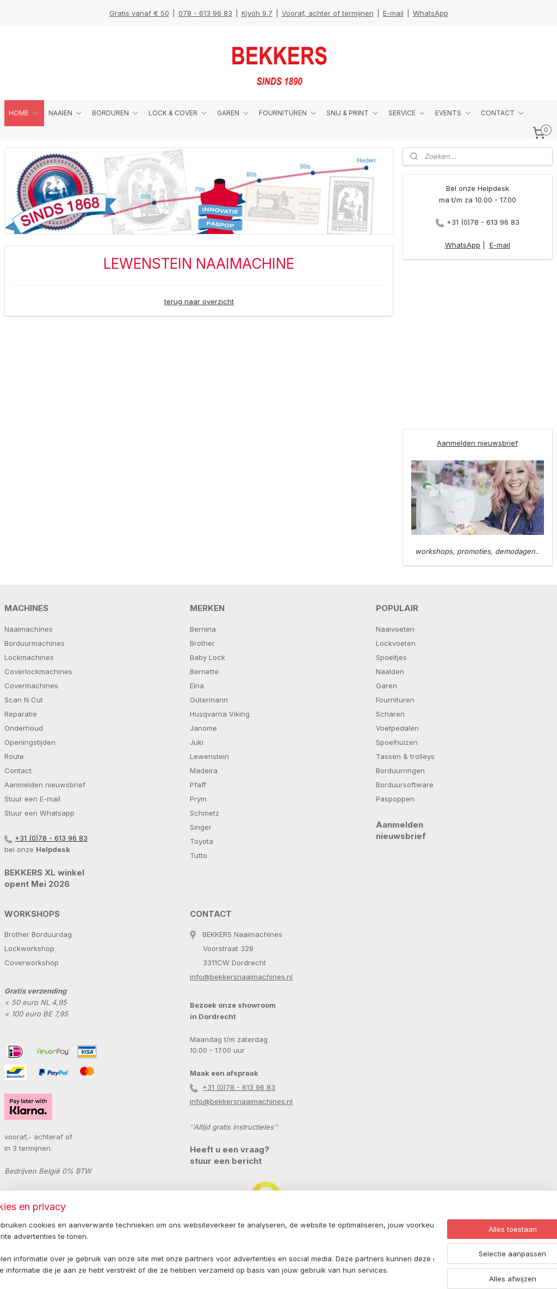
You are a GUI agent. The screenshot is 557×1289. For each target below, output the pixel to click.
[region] (206, 1248)
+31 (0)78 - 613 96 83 (483, 222)
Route (14, 756)
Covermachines (31, 685)
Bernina (203, 629)
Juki (196, 742)
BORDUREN (116, 113)
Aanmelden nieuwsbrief (477, 443)
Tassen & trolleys (405, 756)
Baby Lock (207, 657)
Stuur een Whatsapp (39, 813)
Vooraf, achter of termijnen (328, 13)
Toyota (201, 841)
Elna (197, 685)
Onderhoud (23, 728)
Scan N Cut (23, 699)
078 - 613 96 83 (205, 13)
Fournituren (395, 699)
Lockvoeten (396, 643)
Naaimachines (28, 629)
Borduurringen (400, 770)
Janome (203, 728)
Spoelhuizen (397, 742)
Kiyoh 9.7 (257, 13)
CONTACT (503, 113)
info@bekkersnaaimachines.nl (241, 976)
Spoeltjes (391, 657)
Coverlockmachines (38, 671)
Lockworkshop (29, 948)
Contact (18, 770)
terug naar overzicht (199, 301)
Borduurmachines (34, 643)
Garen (386, 685)
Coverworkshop (31, 962)
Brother (202, 643)
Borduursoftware (405, 784)
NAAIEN (65, 113)
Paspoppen (395, 798)
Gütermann (209, 699)
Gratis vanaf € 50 (139, 13)
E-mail (393, 13)
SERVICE (407, 113)
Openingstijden (29, 742)
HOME (24, 113)
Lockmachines (29, 657)
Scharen (390, 714)
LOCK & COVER (178, 113)
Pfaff (198, 784)
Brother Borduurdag (38, 934)
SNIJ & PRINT (353, 113)
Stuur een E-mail (32, 798)
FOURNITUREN (288, 113)
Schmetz (204, 813)
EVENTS (453, 113)
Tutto (198, 855)
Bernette (204, 671)
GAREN (233, 113)
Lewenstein (209, 756)
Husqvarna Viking (220, 714)
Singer (201, 827)
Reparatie (20, 714)
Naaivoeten (395, 629)
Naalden (390, 671)
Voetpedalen (397, 728)
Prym (198, 798)
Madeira (204, 770)
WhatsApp (430, 13)
